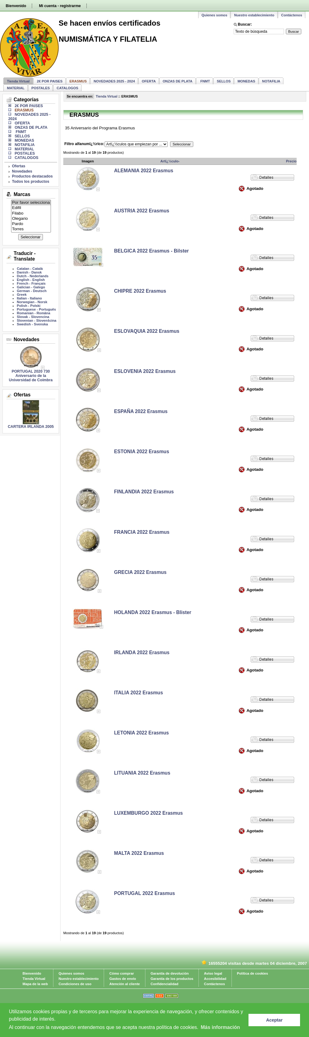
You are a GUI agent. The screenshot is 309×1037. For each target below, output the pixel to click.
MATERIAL (15, 88)
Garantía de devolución (170, 973)
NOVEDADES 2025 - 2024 (114, 81)
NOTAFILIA (271, 81)
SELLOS (224, 81)
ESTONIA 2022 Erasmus (141, 451)
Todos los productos (30, 181)
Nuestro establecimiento (254, 15)
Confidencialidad (164, 984)
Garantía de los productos (172, 979)
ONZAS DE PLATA (178, 81)
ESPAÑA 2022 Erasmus (141, 411)
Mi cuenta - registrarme (60, 6)
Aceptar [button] (274, 1020)
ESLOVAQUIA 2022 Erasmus (146, 331)
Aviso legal (213, 973)
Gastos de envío (122, 979)
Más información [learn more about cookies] (220, 1027)
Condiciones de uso (75, 984)
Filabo (31, 213)
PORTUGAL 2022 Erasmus (144, 893)
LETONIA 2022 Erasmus (141, 732)
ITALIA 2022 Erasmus (138, 692)
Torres (31, 229)
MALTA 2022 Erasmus (139, 853)
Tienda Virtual (18, 81)
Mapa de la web (35, 984)
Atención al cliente (124, 984)
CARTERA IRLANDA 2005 (31, 426)
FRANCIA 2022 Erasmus (142, 532)
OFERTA (149, 81)
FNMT (204, 81)
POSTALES (40, 88)
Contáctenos (291, 15)
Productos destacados (32, 176)
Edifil (31, 208)
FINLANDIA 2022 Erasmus (144, 491)
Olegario (31, 218)
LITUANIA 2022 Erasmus (142, 773)
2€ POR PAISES (49, 81)
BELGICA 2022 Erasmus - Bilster (151, 250)
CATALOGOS (67, 88)
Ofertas (18, 166)
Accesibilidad (215, 979)
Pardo (31, 224)
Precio (291, 161)
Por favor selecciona (31, 202)
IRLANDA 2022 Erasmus (142, 652)
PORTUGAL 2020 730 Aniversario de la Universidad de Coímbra (31, 375)
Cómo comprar (121, 973)
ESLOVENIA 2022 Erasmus (145, 371)
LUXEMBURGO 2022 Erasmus (148, 813)
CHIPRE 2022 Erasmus (140, 291)
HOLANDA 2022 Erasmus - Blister (152, 612)
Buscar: (245, 24)
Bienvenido (16, 6)
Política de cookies (252, 973)
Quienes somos (214, 15)
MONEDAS (246, 81)
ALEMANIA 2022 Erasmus (143, 170)
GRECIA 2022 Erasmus (140, 572)
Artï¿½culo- (170, 161)
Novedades (22, 171)
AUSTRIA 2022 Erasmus (141, 210)
